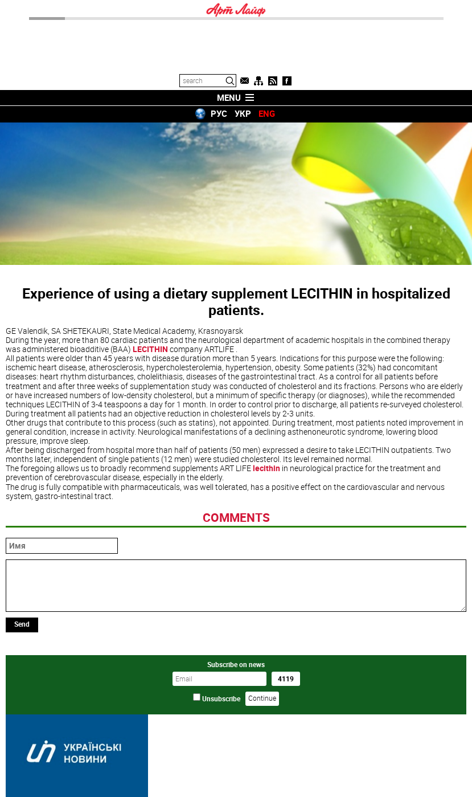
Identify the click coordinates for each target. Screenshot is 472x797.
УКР (243, 113)
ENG (266, 113)
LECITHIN (150, 349)
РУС (219, 113)
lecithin (266, 468)
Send (22, 623)
